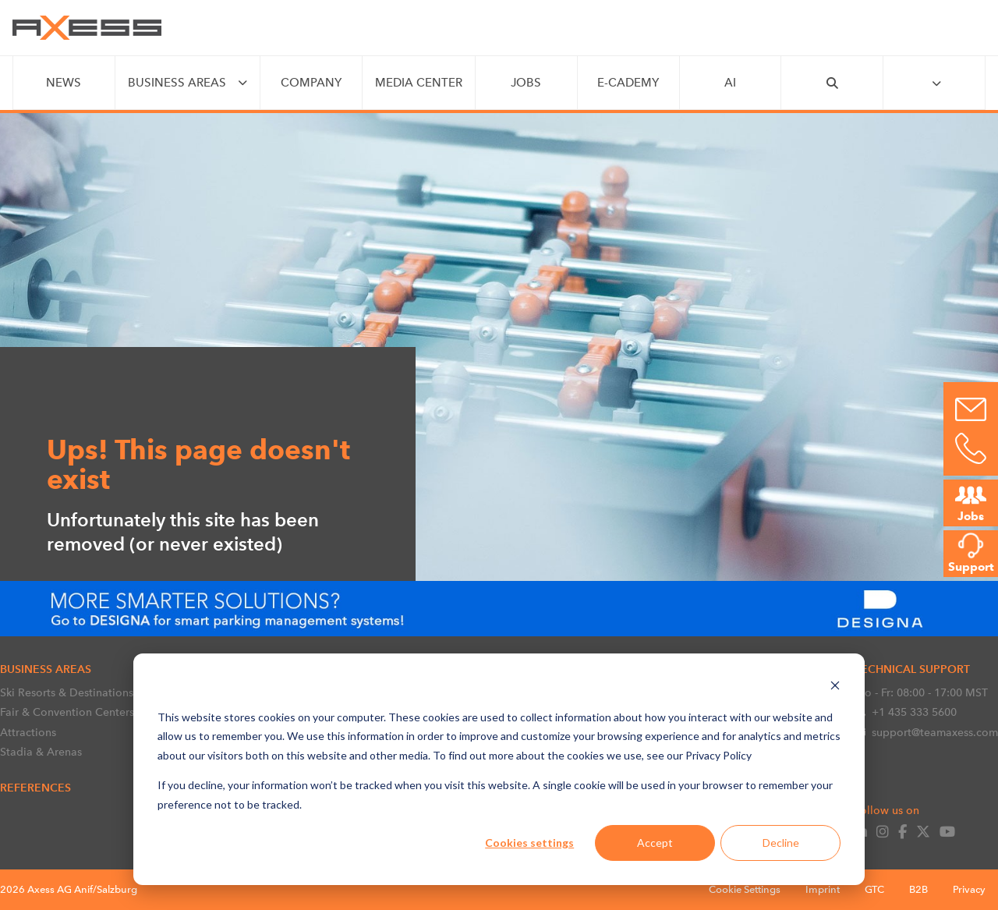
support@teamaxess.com (926, 732)
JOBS (526, 83)
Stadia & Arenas (41, 752)
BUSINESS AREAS (177, 83)
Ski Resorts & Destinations (66, 692)
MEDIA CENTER (418, 83)
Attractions (28, 732)
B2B (918, 889)
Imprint (822, 889)
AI (730, 83)
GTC (874, 889)
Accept (655, 842)
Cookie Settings (744, 889)
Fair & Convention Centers (67, 712)
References (35, 788)
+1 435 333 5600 (906, 712)
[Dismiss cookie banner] (835, 687)
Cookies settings (529, 842)
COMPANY (311, 83)
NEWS (63, 83)
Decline (781, 842)
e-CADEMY (628, 83)
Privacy (969, 889)
